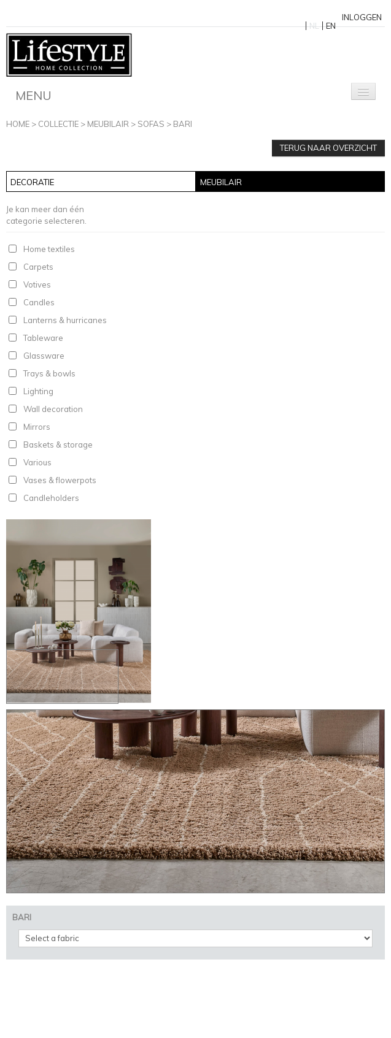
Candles (39, 302)
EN (331, 25)
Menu (33, 95)
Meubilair (108, 124)
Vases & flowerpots (59, 480)
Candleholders (51, 498)
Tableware (43, 338)
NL (314, 25)
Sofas (151, 124)
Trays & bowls (49, 373)
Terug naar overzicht (328, 148)
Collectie (58, 124)
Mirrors (36, 427)
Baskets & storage (58, 444)
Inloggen (362, 17)
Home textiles (49, 249)
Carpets (38, 267)
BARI (182, 124)
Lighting (38, 391)
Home (17, 124)
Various (37, 462)
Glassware (43, 356)
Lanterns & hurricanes (65, 320)
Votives (37, 284)
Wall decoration (53, 409)
